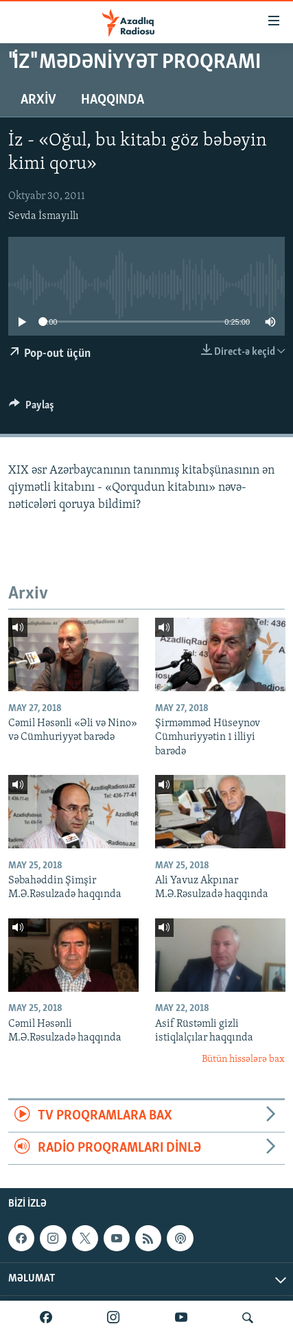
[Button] (31, 408)
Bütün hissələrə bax (243, 1059)
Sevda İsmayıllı (43, 216)
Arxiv (38, 100)
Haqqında (112, 100)
